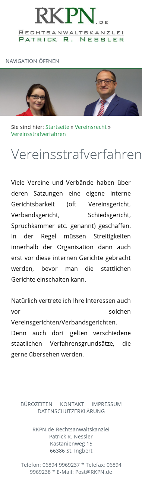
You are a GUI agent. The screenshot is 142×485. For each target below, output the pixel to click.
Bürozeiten (36, 404)
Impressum (107, 404)
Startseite (57, 126)
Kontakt (72, 404)
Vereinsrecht (91, 126)
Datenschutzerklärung (71, 411)
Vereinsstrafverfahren (38, 133)
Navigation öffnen (32, 60)
